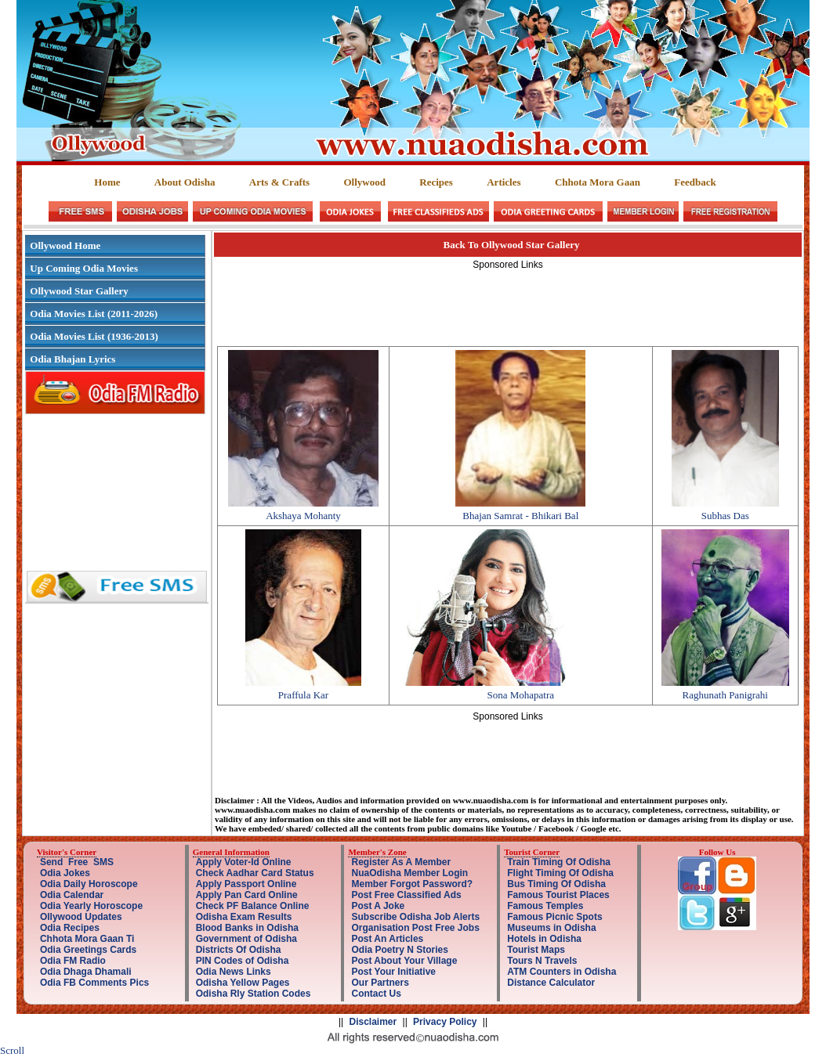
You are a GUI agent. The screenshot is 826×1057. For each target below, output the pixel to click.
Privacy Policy (444, 1021)
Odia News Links (233, 971)
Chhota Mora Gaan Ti (87, 938)
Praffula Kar (303, 695)
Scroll (12, 1050)
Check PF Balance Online (253, 905)
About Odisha (185, 182)
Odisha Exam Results (244, 916)
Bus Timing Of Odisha (556, 883)
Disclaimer (373, 1021)
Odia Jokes (65, 873)
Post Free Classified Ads (406, 894)
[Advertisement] (508, 305)
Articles (503, 182)
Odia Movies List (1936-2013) (94, 336)
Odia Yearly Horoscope (91, 905)
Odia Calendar (71, 894)
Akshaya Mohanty (303, 515)
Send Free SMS (77, 862)
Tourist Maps (536, 949)
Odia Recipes (70, 927)
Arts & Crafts (279, 182)
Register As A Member (401, 862)
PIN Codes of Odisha (242, 960)
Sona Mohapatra (520, 695)
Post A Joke (377, 905)
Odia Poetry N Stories (399, 949)
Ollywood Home (65, 245)
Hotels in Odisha (544, 938)
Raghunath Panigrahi (725, 695)
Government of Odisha (246, 938)
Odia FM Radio (73, 960)
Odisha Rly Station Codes (253, 993)
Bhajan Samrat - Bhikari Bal (520, 515)
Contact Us (375, 993)
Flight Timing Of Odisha (560, 873)
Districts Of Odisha (238, 949)
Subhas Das (725, 515)
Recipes (436, 182)
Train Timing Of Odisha (558, 862)
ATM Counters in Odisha (561, 971)
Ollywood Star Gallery (79, 291)
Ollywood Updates (81, 916)
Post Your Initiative (393, 971)
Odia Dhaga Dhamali (86, 971)
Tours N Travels (542, 960)
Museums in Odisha (551, 927)
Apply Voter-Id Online (244, 862)
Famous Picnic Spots (554, 916)
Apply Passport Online (246, 883)
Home (107, 182)
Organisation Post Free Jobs (415, 927)
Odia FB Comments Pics (94, 982)
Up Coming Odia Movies (84, 268)
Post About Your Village (404, 960)
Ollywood (364, 182)
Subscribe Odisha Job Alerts (415, 916)
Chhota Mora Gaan (597, 182)
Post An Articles (387, 938)
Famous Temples (545, 905)
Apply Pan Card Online (247, 894)
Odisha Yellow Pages (243, 982)
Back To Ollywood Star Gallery (512, 245)
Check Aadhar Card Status (255, 873)
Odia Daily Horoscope (89, 883)
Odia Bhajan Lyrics (72, 359)
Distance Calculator (551, 982)
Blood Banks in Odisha (247, 927)
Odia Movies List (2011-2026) (94, 313)
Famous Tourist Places (558, 894)
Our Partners (379, 982)
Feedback (695, 182)
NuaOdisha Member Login (409, 873)
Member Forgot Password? (412, 883)
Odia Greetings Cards (88, 949)
